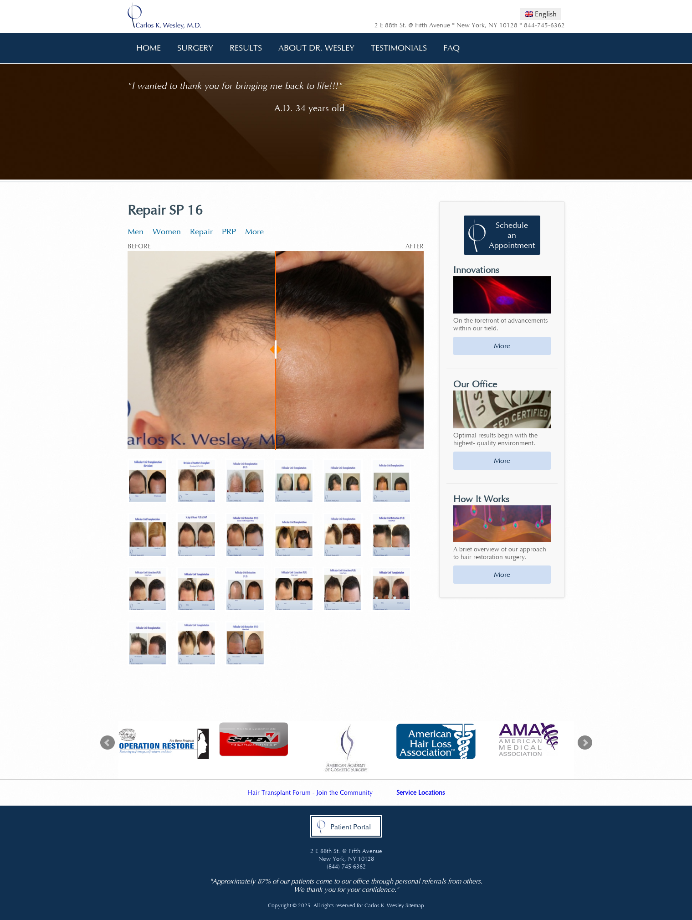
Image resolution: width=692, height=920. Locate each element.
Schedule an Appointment (512, 235)
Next (585, 742)
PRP (229, 231)
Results (246, 48)
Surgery (192, 48)
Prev (107, 742)
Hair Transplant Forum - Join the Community (310, 793)
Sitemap (414, 905)
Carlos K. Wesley (384, 905)
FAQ (448, 48)
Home (148, 48)
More (254, 231)
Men (136, 231)
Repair (201, 231)
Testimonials (399, 48)
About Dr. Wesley (313, 48)
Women (167, 231)
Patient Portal (350, 826)
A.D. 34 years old (309, 108)
